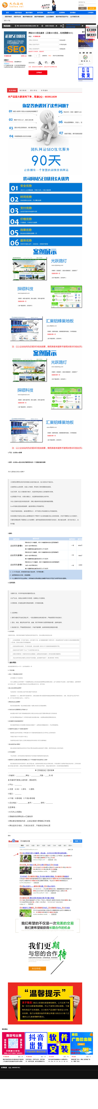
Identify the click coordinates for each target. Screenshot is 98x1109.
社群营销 (62, 12)
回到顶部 (91, 49)
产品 (9, 20)
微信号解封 (29, 12)
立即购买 (39, 72)
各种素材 (73, 12)
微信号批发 (51, 12)
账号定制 (40, 12)
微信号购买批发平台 (62, 16)
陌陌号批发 (18, 12)
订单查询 (90, 12)
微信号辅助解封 (39, 16)
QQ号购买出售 (74, 16)
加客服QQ (6, 63)
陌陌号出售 (17, 16)
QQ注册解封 (50, 16)
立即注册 (91, 8)
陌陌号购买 (8, 16)
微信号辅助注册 (27, 16)
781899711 (91, 36)
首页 (7, 12)
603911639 (91, 31)
